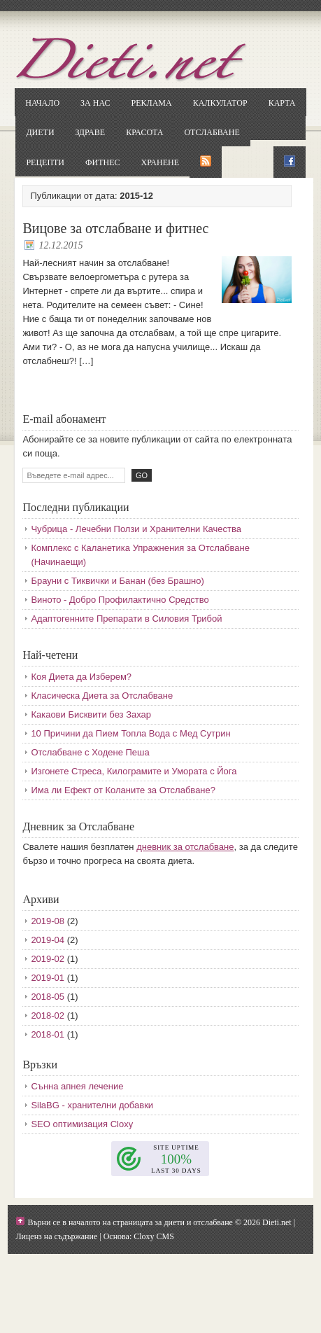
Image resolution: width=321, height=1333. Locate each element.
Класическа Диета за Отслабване (102, 695)
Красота (144, 132)
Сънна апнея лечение (77, 1086)
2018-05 (47, 996)
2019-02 (47, 959)
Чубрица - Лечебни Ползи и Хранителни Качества (136, 529)
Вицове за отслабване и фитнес (115, 228)
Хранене (160, 162)
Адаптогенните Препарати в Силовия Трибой (126, 618)
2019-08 (47, 921)
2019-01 (47, 977)
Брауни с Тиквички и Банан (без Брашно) (117, 580)
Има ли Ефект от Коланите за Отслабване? (123, 790)
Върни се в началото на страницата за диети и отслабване (130, 1222)
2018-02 (47, 1015)
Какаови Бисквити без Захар (91, 714)
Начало (42, 103)
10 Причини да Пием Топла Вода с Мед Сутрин (130, 733)
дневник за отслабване (185, 847)
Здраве (91, 132)
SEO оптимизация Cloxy (82, 1124)
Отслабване (211, 132)
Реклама (151, 103)
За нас (95, 103)
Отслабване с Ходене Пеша (90, 752)
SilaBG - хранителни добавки (92, 1105)
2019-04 (47, 940)
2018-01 (47, 1034)
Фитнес (102, 162)
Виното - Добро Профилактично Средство (119, 599)
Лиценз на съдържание (56, 1236)
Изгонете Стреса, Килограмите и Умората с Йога (133, 771)
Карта (282, 103)
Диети (40, 132)
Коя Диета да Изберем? (81, 676)
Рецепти (45, 162)
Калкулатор (220, 103)
